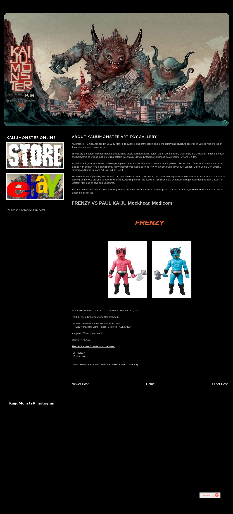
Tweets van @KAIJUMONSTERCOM (25, 209)
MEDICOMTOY (119, 364)
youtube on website (209, 495)
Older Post (220, 384)
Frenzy (83, 364)
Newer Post (80, 384)
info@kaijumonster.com (196, 189)
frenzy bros (94, 364)
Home (150, 384)
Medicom (105, 364)
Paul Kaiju (134, 364)
